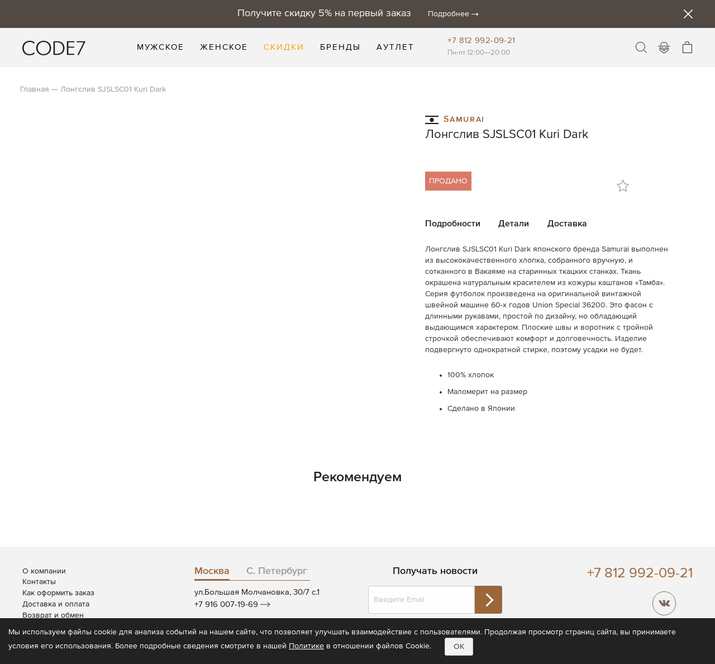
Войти (664, 47)
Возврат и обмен (53, 615)
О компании (44, 571)
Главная (34, 89)
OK (459, 647)
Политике (306, 646)
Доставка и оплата (55, 604)
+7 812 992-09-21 (481, 40)
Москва (212, 571)
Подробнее (448, 14)
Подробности (452, 224)
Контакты (39, 582)
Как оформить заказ (58, 593)
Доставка (567, 224)
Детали (513, 224)
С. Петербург (276, 571)
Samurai (455, 118)
